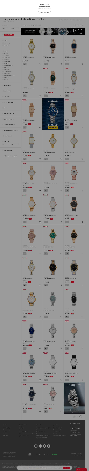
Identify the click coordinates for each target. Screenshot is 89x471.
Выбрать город (44, 12)
